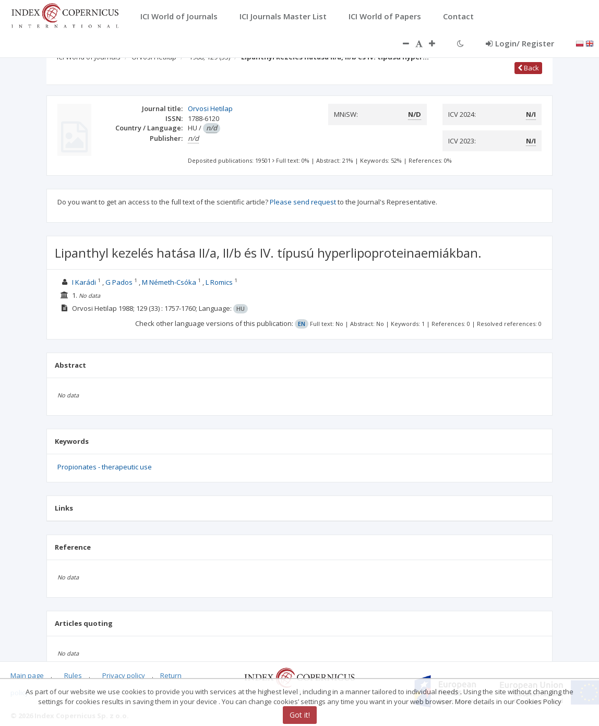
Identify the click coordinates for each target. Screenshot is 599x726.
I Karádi (84, 282)
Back (528, 67)
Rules (73, 675)
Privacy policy (123, 675)
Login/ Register (520, 43)
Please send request (303, 202)
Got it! (300, 715)
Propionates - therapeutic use (104, 466)
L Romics (219, 282)
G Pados (119, 282)
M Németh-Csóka (169, 282)
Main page (27, 675)
